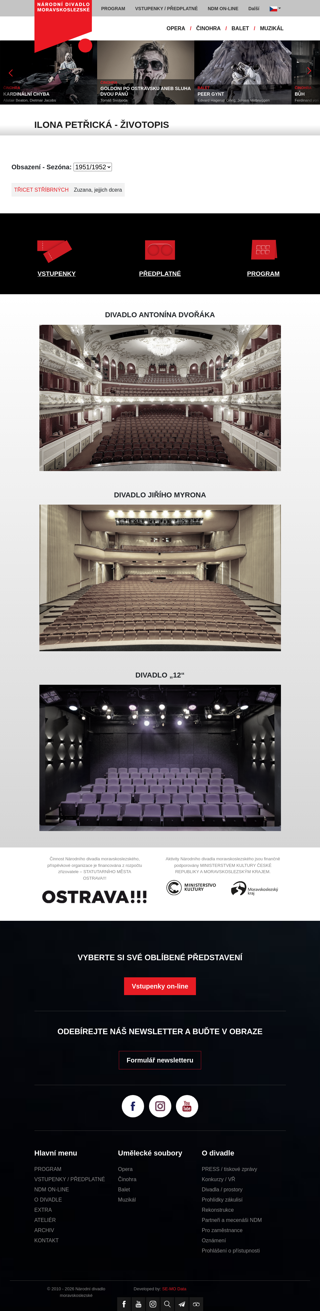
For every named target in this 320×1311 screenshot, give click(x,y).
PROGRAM (263, 273)
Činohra (127, 1179)
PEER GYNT (211, 94)
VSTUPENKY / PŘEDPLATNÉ (69, 1179)
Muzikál (127, 1200)
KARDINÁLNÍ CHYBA (26, 94)
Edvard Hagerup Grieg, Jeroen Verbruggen (233, 100)
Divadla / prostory (222, 1189)
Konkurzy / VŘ (218, 1179)
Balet (124, 1189)
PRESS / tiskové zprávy (229, 1169)
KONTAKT (46, 1240)
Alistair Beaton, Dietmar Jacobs (29, 100)
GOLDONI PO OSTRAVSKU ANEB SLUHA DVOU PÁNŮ (145, 91)
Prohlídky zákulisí (222, 1200)
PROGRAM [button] (113, 8)
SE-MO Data (174, 1288)
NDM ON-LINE (51, 1189)
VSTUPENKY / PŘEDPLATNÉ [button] (166, 8)
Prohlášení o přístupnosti (231, 1250)
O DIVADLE (48, 1200)
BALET (240, 28)
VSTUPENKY (56, 273)
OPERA (176, 28)
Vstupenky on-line (160, 986)
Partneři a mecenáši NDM (232, 1220)
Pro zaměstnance (222, 1230)
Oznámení (214, 1240)
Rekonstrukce (218, 1210)
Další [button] (253, 8)
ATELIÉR (45, 1220)
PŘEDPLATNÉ (160, 273)
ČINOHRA (208, 28)
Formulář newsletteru (160, 1060)
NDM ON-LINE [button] (223, 8)
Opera (125, 1169)
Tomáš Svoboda (113, 100)
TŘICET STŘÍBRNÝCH (41, 190)
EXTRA (43, 1210)
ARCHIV (44, 1230)
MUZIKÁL (272, 28)
